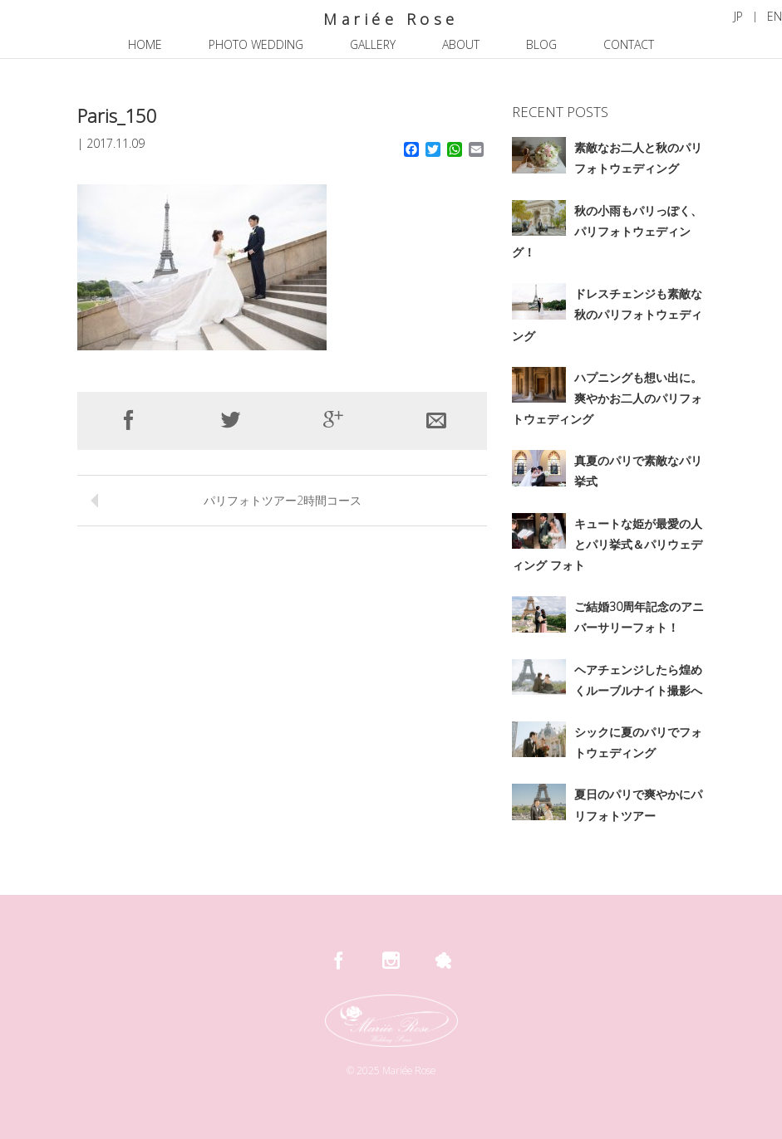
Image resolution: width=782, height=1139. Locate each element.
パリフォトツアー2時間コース (282, 500)
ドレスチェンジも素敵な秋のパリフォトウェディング (607, 314)
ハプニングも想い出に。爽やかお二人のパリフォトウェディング (607, 398)
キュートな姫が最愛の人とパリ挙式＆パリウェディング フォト (607, 544)
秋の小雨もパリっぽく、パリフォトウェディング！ (607, 231)
